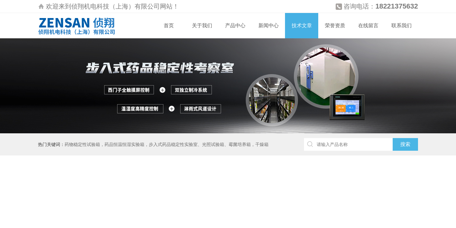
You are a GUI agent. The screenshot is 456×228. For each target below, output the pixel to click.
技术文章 (302, 25)
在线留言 (368, 25)
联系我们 (401, 25)
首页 (169, 25)
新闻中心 (268, 25)
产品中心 (235, 25)
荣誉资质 (335, 25)
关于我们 (202, 25)
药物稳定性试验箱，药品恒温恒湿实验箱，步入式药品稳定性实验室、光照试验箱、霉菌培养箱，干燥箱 (167, 144)
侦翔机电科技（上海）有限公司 (115, 6)
